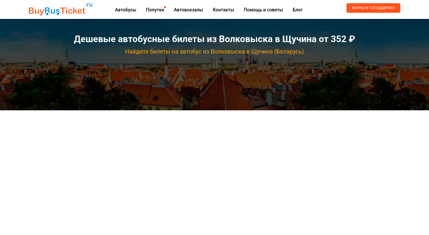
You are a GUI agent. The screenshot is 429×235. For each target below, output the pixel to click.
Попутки (155, 9)
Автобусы (125, 9)
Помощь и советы (263, 9)
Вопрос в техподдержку (373, 8)
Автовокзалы (188, 9)
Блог (298, 9)
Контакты (223, 9)
